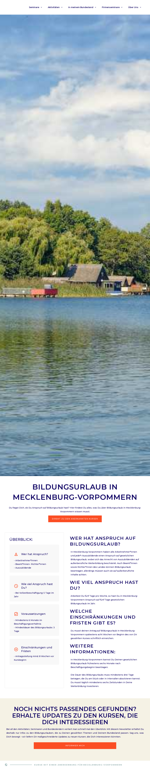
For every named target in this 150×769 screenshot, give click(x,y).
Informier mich (75, 745)
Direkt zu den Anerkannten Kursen (75, 519)
